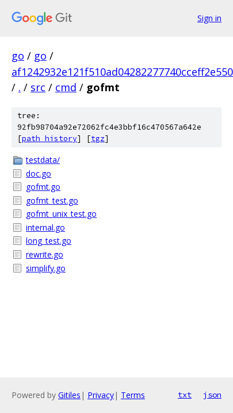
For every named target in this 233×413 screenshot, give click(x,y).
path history (49, 138)
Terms (133, 394)
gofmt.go (43, 186)
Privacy (100, 394)
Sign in (209, 18)
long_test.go (48, 240)
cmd (66, 87)
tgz (98, 138)
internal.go (45, 227)
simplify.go (46, 268)
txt (185, 394)
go (18, 56)
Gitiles (69, 394)
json (212, 394)
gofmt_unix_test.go (61, 213)
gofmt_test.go (52, 200)
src (37, 87)
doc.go (38, 173)
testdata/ (43, 159)
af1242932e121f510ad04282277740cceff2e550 (122, 72)
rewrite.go (44, 254)
